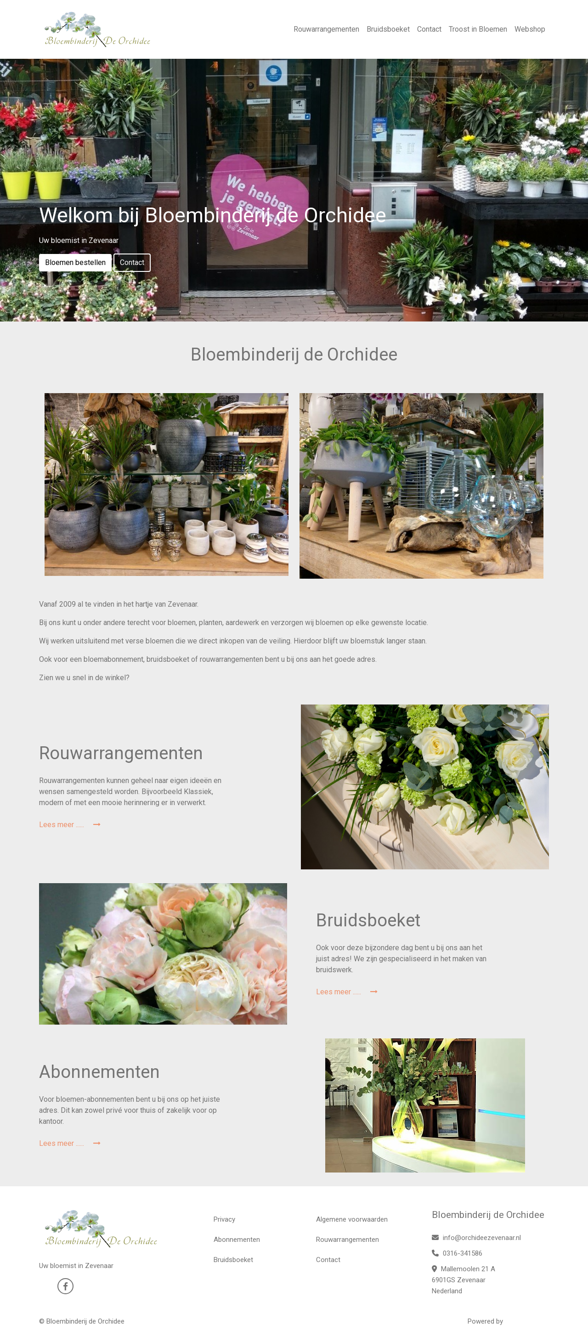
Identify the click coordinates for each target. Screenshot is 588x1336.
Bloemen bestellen (75, 262)
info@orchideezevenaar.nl (476, 1238)
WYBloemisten (527, 1321)
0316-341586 (457, 1253)
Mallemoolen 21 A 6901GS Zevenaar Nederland (463, 1280)
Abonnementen (237, 1239)
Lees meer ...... (70, 824)
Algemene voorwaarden (352, 1219)
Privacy (224, 1219)
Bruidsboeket (388, 29)
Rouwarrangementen (326, 29)
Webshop (529, 29)
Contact (429, 29)
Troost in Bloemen (478, 29)
